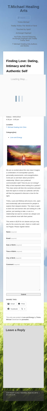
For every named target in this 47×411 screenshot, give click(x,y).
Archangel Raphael (23, 33)
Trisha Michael (23, 22)
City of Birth (13, 258)
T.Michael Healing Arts (23, 9)
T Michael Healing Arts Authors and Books (24, 45)
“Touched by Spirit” (23, 29)
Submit (23, 294)
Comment (13, 264)
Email (11, 238)
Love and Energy (16, 137)
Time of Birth (14, 251)
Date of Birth (14, 245)
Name (11, 232)
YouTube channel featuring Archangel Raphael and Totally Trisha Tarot (24, 38)
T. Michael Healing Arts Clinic (16, 127)
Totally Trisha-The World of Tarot (24, 26)
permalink (25, 319)
